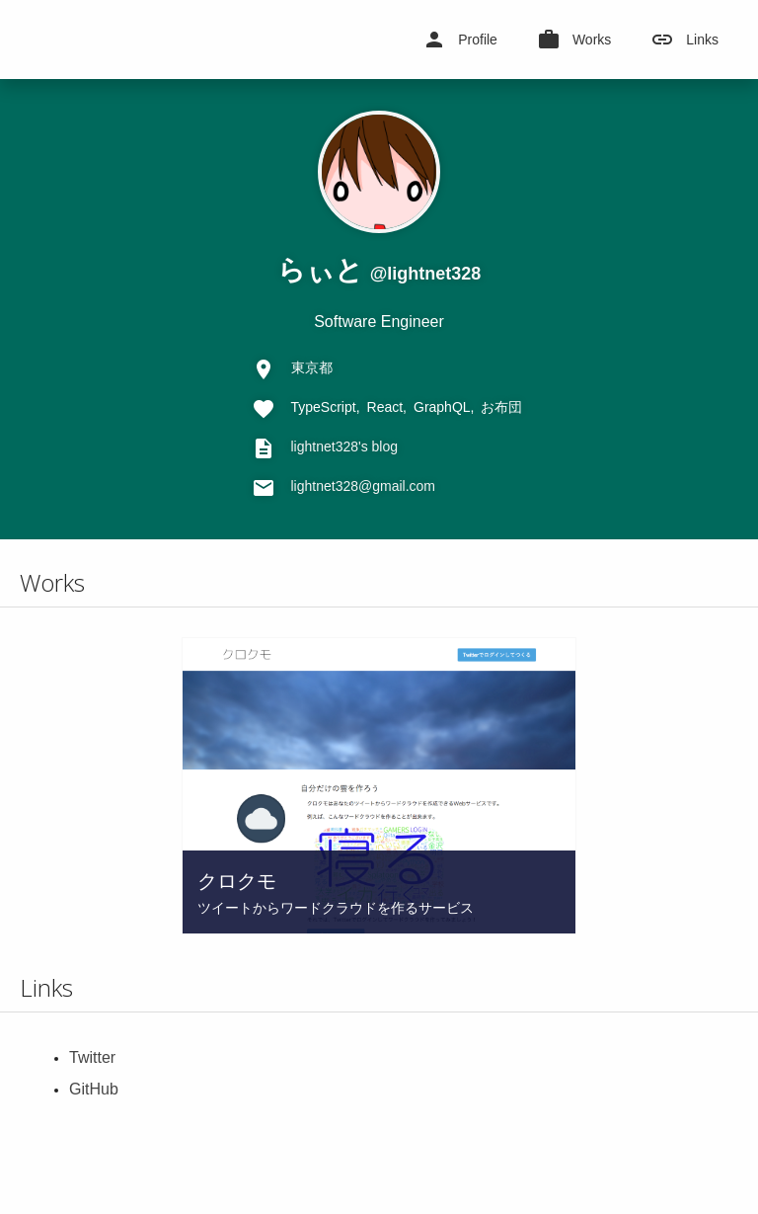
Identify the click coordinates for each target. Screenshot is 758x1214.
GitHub (93, 1089)
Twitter (92, 1057)
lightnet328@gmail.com (363, 486)
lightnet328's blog (345, 446)
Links (684, 39)
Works (574, 39)
